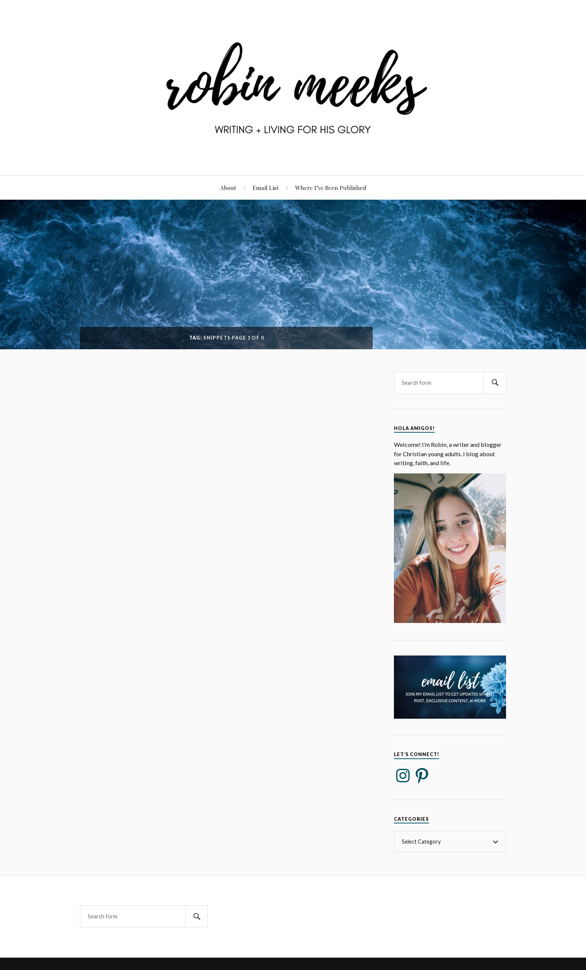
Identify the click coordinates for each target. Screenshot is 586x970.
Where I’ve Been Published (330, 187)
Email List (266, 187)
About (228, 187)
